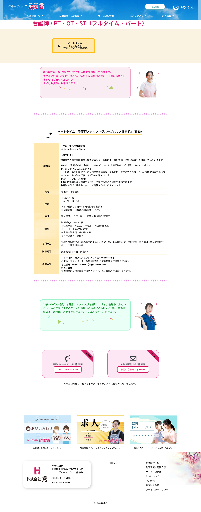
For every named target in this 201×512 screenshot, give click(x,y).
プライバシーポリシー (157, 489)
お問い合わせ (152, 485)
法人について (138, 15)
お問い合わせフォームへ (133, 369)
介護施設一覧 (35, 15)
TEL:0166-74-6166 (61, 478)
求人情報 (168, 15)
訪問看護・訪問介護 (70, 15)
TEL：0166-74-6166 (68, 369)
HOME (113, 463)
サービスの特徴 (106, 15)
